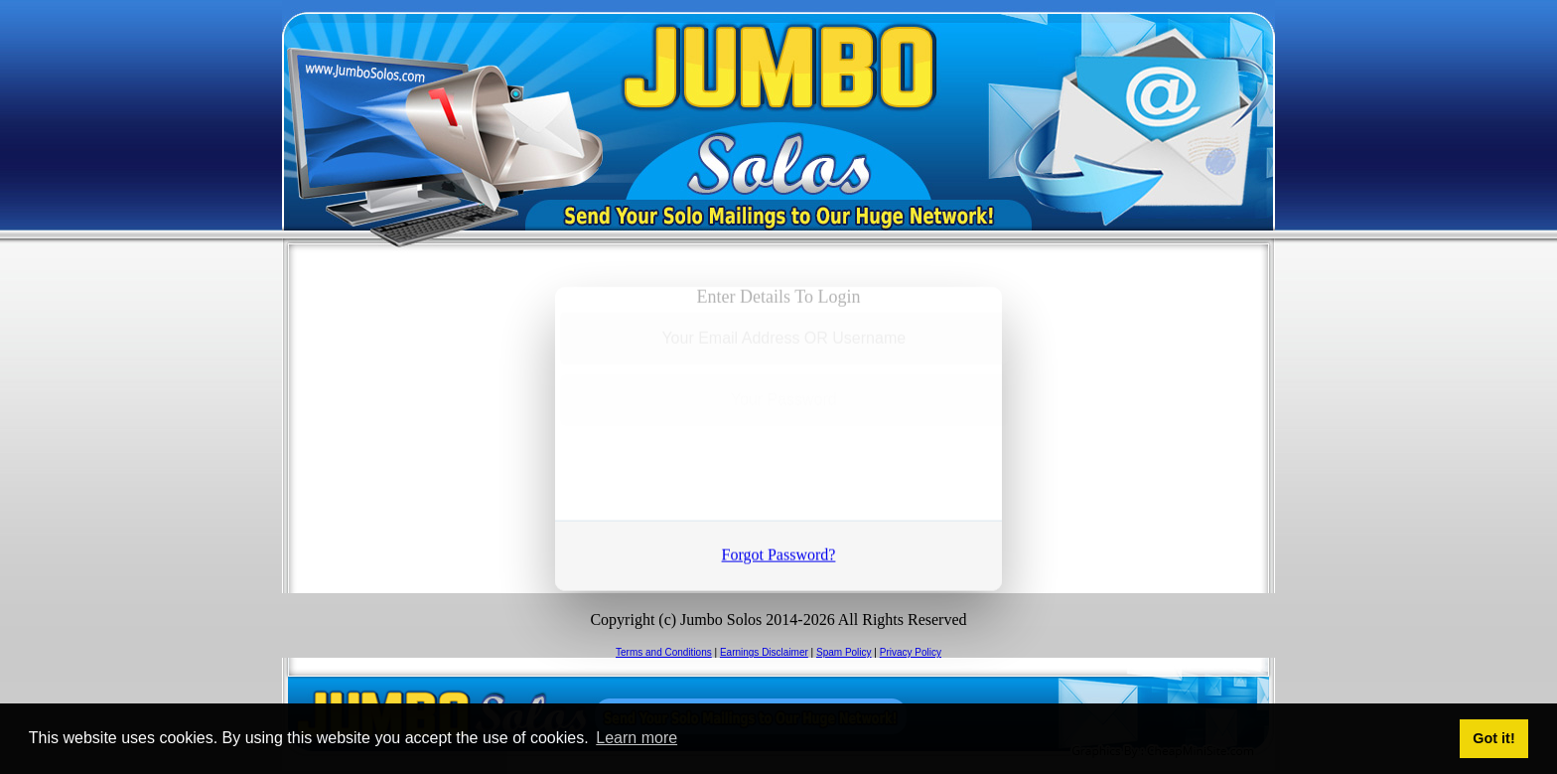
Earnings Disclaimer (764, 652)
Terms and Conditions (664, 652)
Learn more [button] (636, 737)
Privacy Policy (910, 652)
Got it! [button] (1493, 738)
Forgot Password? (779, 550)
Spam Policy (844, 652)
